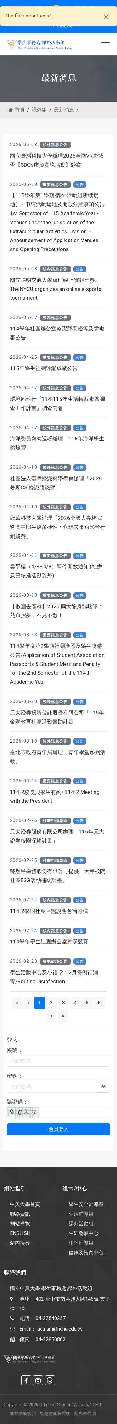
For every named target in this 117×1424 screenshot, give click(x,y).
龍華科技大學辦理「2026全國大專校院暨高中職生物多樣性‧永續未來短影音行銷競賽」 (57, 527)
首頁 (17, 110)
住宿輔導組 (81, 1243)
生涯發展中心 (84, 1233)
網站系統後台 (23, 1413)
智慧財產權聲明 (55, 1413)
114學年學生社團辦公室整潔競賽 (49, 941)
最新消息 (64, 110)
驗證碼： (17, 1102)
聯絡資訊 (20, 1214)
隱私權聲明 (85, 1413)
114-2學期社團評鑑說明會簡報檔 (49, 911)
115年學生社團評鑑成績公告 (44, 368)
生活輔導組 (81, 1214)
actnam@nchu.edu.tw (60, 1329)
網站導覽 (20, 1224)
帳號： (15, 1050)
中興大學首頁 (25, 1204)
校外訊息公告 (55, 145)
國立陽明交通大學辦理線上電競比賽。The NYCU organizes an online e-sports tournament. (55, 289)
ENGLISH (20, 1233)
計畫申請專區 (55, 821)
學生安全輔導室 (86, 1204)
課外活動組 (81, 1224)
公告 (80, 185)
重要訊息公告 (55, 185)
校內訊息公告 (55, 269)
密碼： (15, 1076)
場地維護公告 (55, 961)
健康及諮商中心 (86, 1252)
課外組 (39, 110)
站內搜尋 (61, 25)
